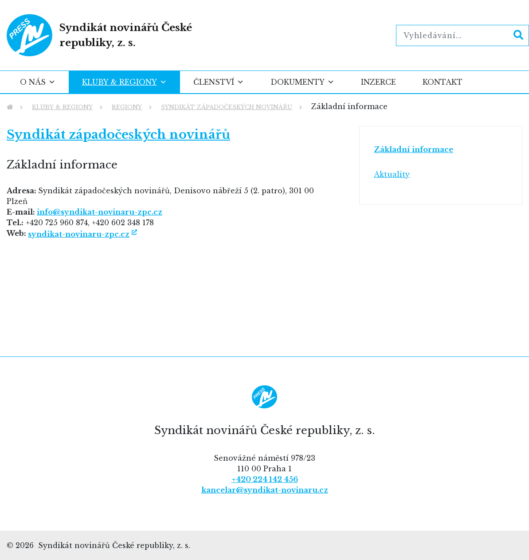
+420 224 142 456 (264, 479)
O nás (37, 82)
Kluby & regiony (124, 82)
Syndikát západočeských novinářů (118, 134)
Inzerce (378, 82)
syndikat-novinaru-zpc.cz (78, 234)
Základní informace (413, 149)
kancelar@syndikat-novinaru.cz (264, 490)
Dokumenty (302, 82)
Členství (218, 82)
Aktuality (392, 174)
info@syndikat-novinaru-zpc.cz (99, 212)
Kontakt (442, 82)
